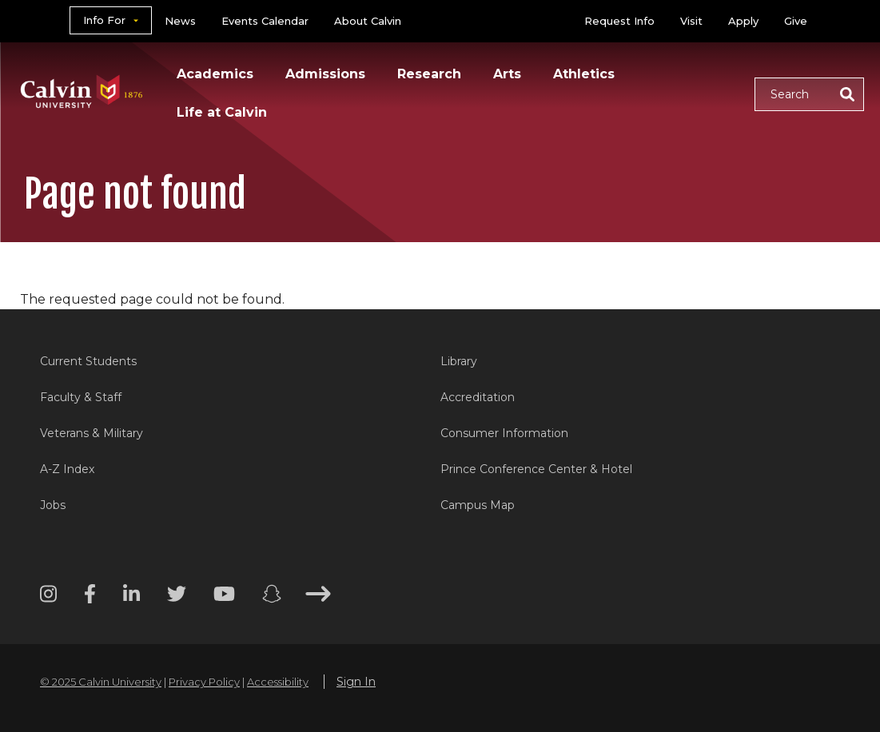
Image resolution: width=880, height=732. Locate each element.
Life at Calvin (222, 112)
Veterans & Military (91, 433)
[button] (809, 94)
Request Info (619, 20)
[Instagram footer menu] (48, 596)
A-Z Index (67, 469)
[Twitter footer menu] (176, 596)
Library (458, 361)
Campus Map (477, 505)
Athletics (584, 74)
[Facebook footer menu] (90, 596)
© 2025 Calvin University (100, 681)
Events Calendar (265, 20)
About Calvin (367, 20)
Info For (104, 20)
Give (795, 20)
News (180, 20)
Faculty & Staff (80, 397)
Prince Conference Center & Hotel (536, 469)
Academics (215, 74)
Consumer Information (504, 433)
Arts (507, 74)
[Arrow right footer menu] (318, 596)
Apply (743, 20)
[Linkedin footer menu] (131, 596)
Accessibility (278, 681)
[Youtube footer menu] (224, 596)
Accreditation (477, 397)
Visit (691, 20)
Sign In (356, 681)
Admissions (325, 74)
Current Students (88, 361)
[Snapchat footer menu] (271, 596)
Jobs (53, 505)
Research (429, 74)
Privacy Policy (204, 681)
